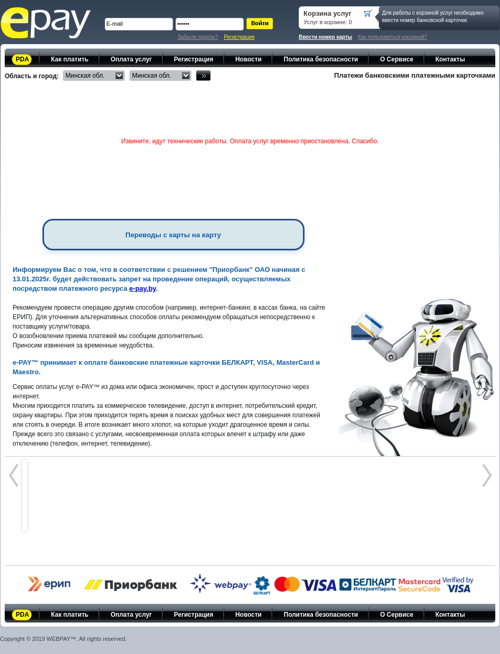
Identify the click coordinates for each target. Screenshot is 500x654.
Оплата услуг (131, 59)
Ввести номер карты (325, 37)
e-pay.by (142, 288)
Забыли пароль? (198, 37)
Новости (248, 59)
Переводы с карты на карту (173, 235)
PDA (22, 59)
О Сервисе (396, 59)
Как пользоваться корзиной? (392, 37)
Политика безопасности (321, 59)
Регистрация (239, 37)
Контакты (450, 59)
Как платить (70, 59)
